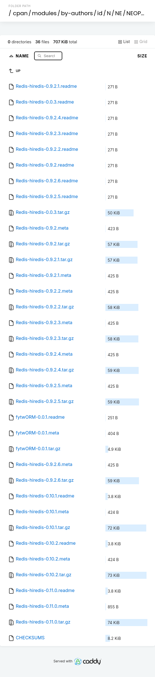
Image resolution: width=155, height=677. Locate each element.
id (99, 13)
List (124, 41)
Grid (140, 41)
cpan (20, 13)
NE (118, 13)
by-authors (77, 13)
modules (44, 13)
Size (142, 55)
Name (23, 55)
